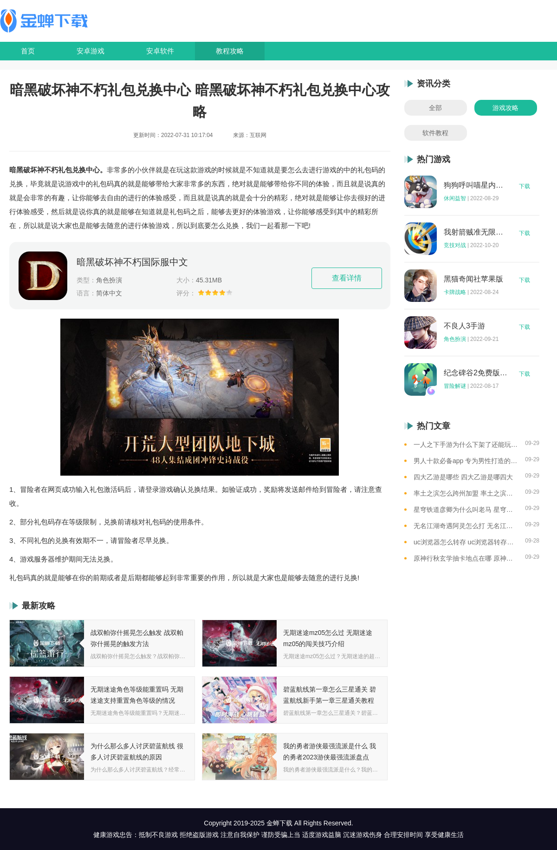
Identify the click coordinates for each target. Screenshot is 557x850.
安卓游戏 (90, 51)
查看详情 (347, 278)
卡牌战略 (455, 292)
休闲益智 (455, 198)
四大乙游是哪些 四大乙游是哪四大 (463, 477)
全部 (435, 107)
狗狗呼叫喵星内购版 (476, 185)
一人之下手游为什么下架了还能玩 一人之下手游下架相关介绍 (466, 444)
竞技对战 (455, 245)
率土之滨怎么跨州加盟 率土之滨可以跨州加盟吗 (466, 493)
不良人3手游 (464, 326)
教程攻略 (230, 51)
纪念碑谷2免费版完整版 (476, 373)
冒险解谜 (455, 386)
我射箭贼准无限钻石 (476, 232)
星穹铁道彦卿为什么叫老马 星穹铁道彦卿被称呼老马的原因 (466, 509)
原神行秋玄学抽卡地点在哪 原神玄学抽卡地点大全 (466, 558)
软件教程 (435, 133)
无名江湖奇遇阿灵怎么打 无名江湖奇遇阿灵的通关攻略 (466, 526)
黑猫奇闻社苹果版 (473, 279)
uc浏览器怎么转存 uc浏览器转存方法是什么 (466, 542)
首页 (28, 51)
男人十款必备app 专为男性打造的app (466, 460)
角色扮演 (455, 339)
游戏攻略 (505, 107)
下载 (524, 186)
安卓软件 (160, 51)
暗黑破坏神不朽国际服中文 (132, 262)
